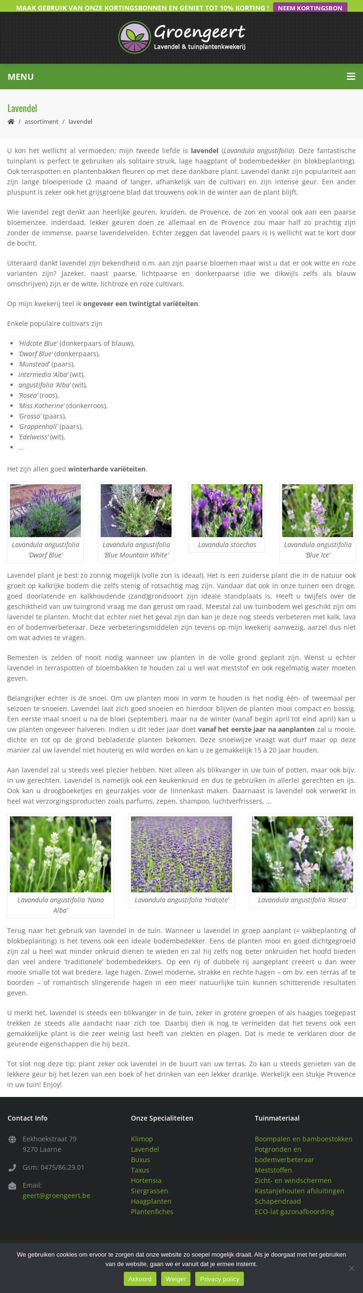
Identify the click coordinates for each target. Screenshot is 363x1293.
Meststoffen (273, 1158)
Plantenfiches (152, 1199)
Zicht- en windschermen (293, 1168)
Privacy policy (219, 1279)
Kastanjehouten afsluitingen (300, 1178)
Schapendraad (278, 1189)
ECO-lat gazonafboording (294, 1199)
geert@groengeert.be (56, 1183)
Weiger (176, 1279)
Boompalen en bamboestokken (304, 1126)
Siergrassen (149, 1178)
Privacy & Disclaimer (293, 1240)
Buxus (140, 1147)
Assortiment (42, 109)
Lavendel (145, 1137)
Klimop (142, 1126)
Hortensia (146, 1168)
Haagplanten (151, 1189)
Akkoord (140, 1279)
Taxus (140, 1158)
